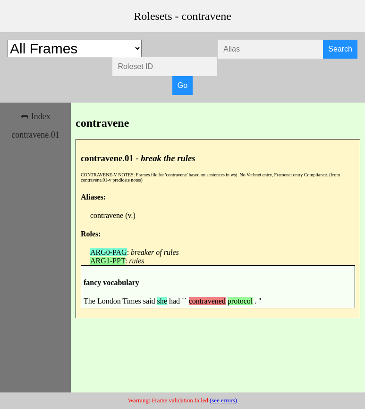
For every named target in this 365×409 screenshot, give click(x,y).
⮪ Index (35, 116)
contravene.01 (35, 134)
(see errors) (223, 400)
